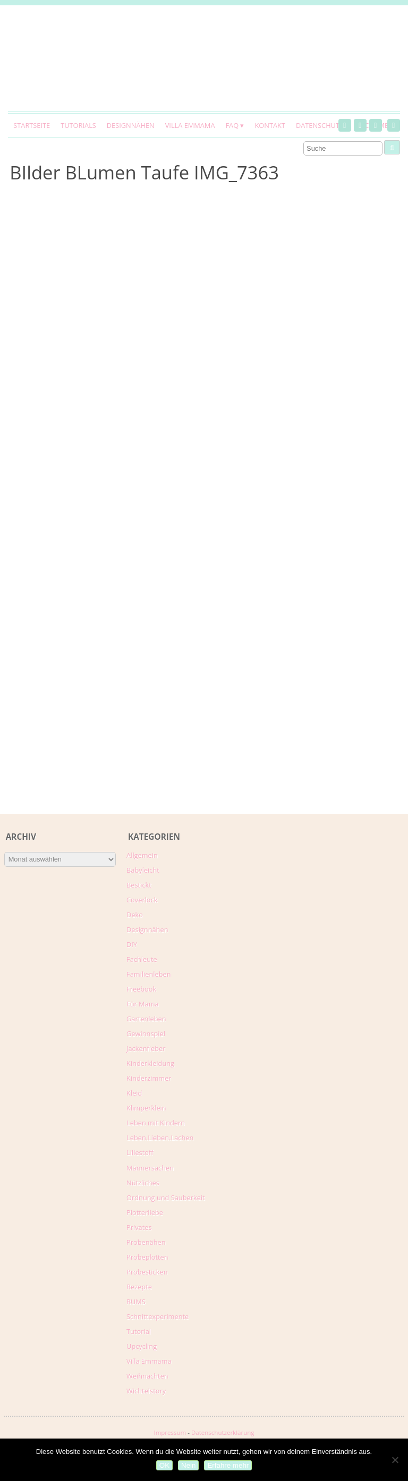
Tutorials (78, 125)
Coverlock (141, 900)
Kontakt (269, 125)
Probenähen (145, 1242)
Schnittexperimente (157, 1316)
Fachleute (141, 959)
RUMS (136, 1301)
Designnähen (131, 125)
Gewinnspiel (145, 1033)
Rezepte (139, 1286)
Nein (188, 1465)
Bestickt (138, 885)
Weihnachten (147, 1376)
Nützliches (142, 1182)
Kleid (134, 1093)
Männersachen (150, 1168)
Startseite (31, 125)
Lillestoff (140, 1152)
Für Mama (142, 1004)
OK (164, 1465)
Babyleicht (142, 870)
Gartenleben (146, 1018)
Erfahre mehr (228, 1465)
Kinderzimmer (149, 1078)
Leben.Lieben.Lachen (159, 1137)
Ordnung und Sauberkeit (165, 1197)
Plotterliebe (144, 1212)
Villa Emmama (190, 125)
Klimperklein (146, 1108)
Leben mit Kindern (155, 1122)
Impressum (170, 1432)
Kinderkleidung (150, 1063)
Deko (134, 914)
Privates (139, 1227)
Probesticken (146, 1272)
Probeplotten (147, 1257)
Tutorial (138, 1331)
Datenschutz (319, 125)
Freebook (141, 989)
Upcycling (141, 1346)
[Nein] (394, 1459)
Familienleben (148, 974)
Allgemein (142, 855)
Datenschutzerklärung (222, 1432)
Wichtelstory (146, 1391)
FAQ (232, 125)
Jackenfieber (145, 1048)
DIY (131, 944)
